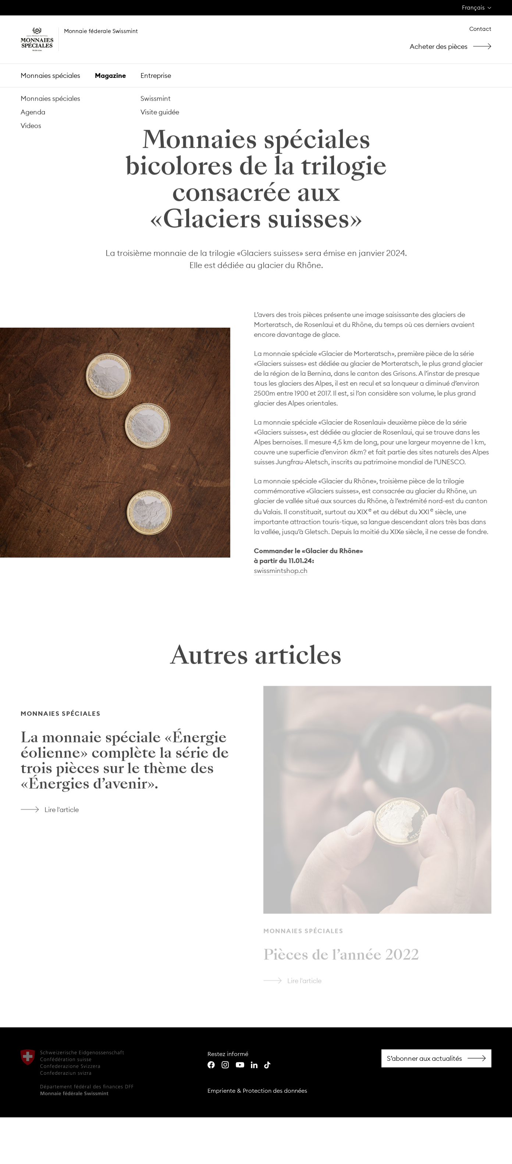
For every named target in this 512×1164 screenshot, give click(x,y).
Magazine (110, 75)
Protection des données (275, 1090)
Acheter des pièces (453, 46)
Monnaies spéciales (50, 75)
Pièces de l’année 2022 (341, 958)
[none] (476, 8)
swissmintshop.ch (279, 570)
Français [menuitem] (473, 7)
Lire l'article (135, 691)
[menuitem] (476, 8)
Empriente (221, 1090)
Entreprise (156, 75)
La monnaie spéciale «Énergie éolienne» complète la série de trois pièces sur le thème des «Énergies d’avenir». (125, 761)
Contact (480, 28)
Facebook (436, 1058)
